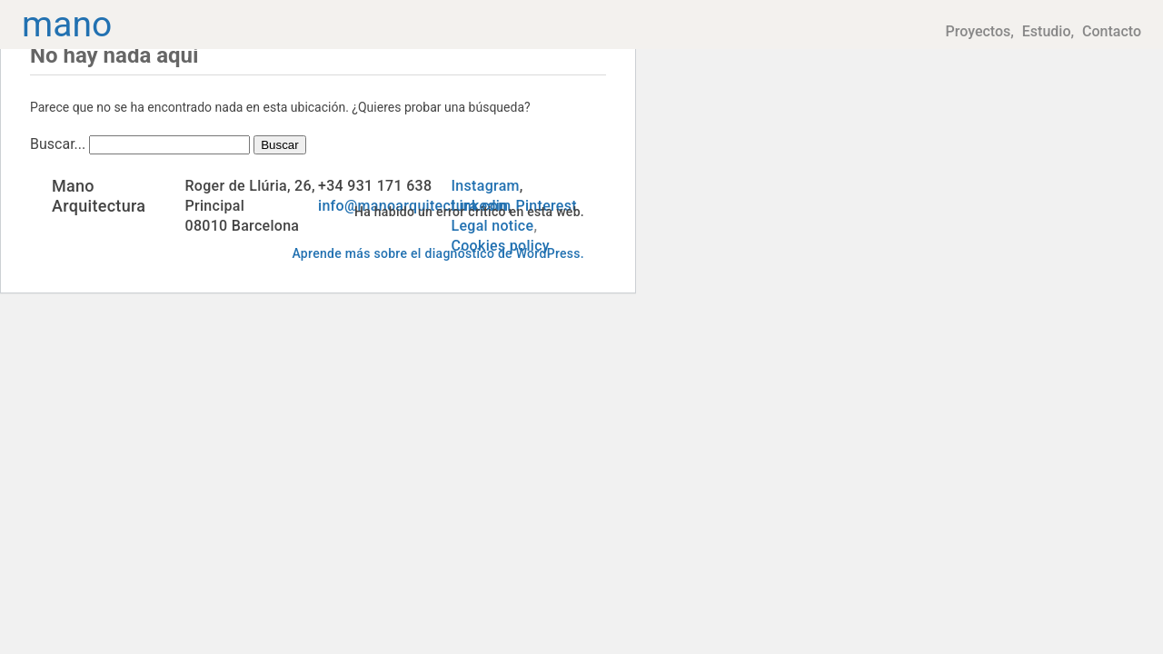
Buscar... (57, 144)
